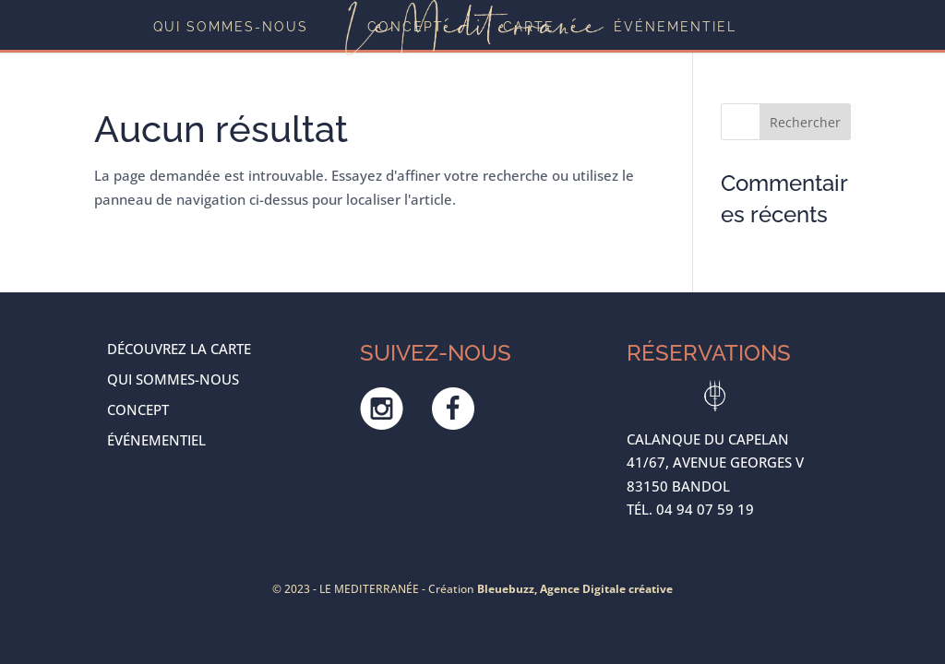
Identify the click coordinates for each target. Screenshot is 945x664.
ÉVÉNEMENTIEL (675, 27)
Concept (405, 27)
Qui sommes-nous (230, 27)
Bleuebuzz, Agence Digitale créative (575, 589)
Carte (529, 27)
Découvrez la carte (179, 348)
